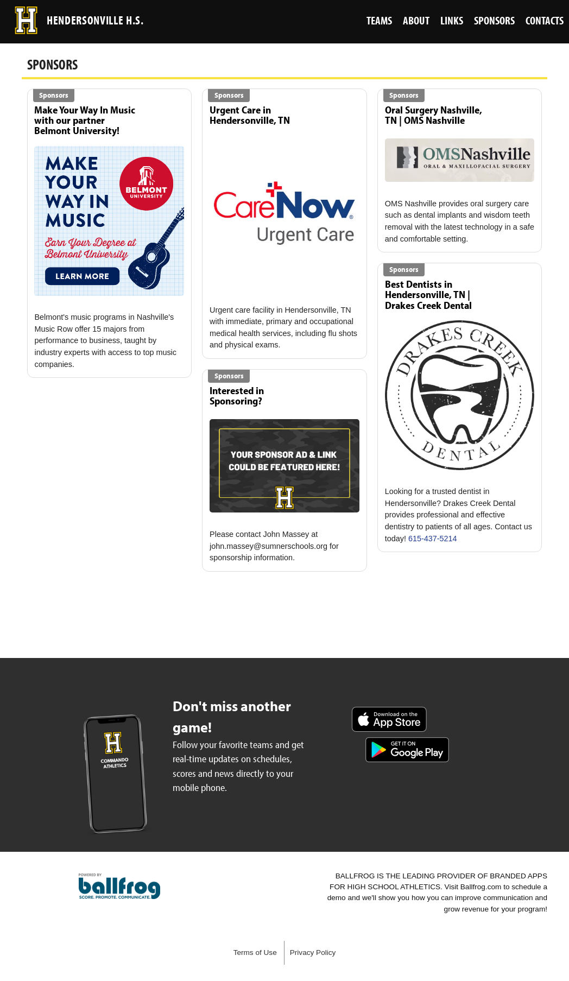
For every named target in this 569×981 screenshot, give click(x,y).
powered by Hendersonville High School (119, 887)
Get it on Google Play (407, 749)
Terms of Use (255, 952)
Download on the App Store (389, 719)
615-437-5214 (432, 538)
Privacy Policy (313, 952)
